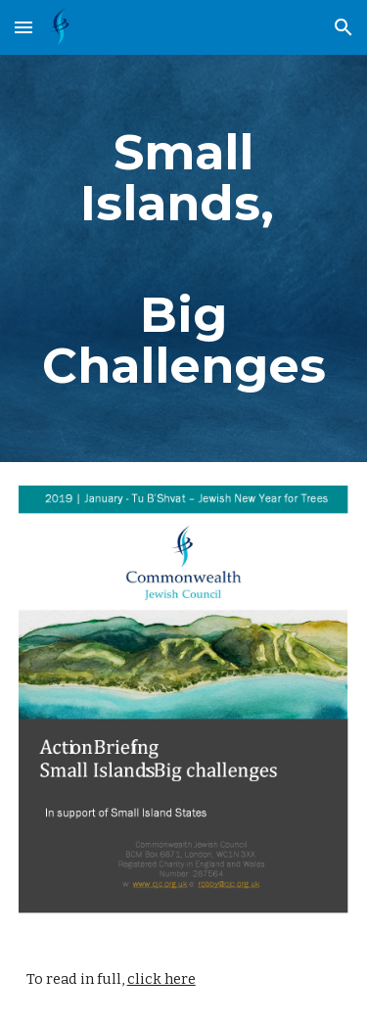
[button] (23, 27)
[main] (184, 258)
